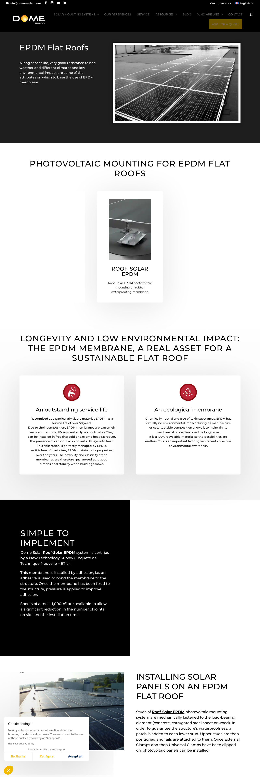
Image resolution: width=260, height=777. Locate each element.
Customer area (220, 3)
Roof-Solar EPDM (59, 552)
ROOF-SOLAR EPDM (130, 271)
